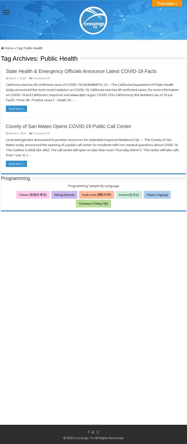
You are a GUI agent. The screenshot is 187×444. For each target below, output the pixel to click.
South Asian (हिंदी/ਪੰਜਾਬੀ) (97, 195)
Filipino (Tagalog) (157, 195)
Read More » (16, 108)
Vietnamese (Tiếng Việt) (93, 203)
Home (7, 48)
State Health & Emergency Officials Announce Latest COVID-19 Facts (81, 71)
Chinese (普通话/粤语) (33, 195)
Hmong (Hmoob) (64, 195)
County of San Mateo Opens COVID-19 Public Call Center (68, 126)
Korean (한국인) (129, 195)
